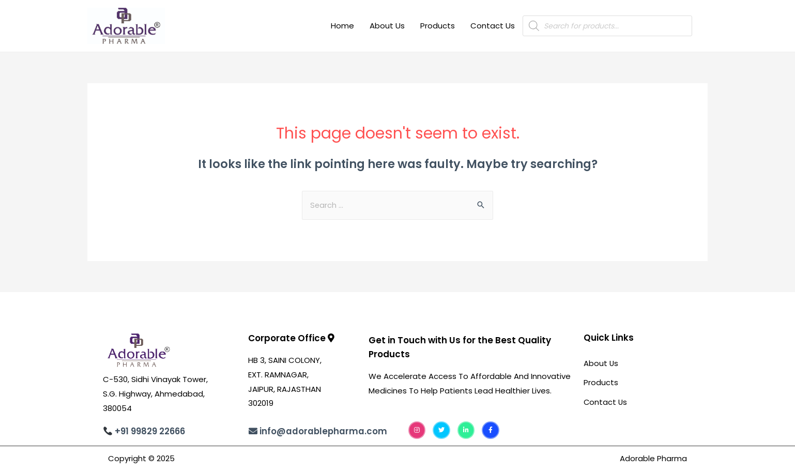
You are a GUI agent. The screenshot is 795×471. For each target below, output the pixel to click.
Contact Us (492, 25)
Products (437, 25)
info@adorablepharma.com (324, 432)
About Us (387, 25)
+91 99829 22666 (151, 432)
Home (342, 25)
